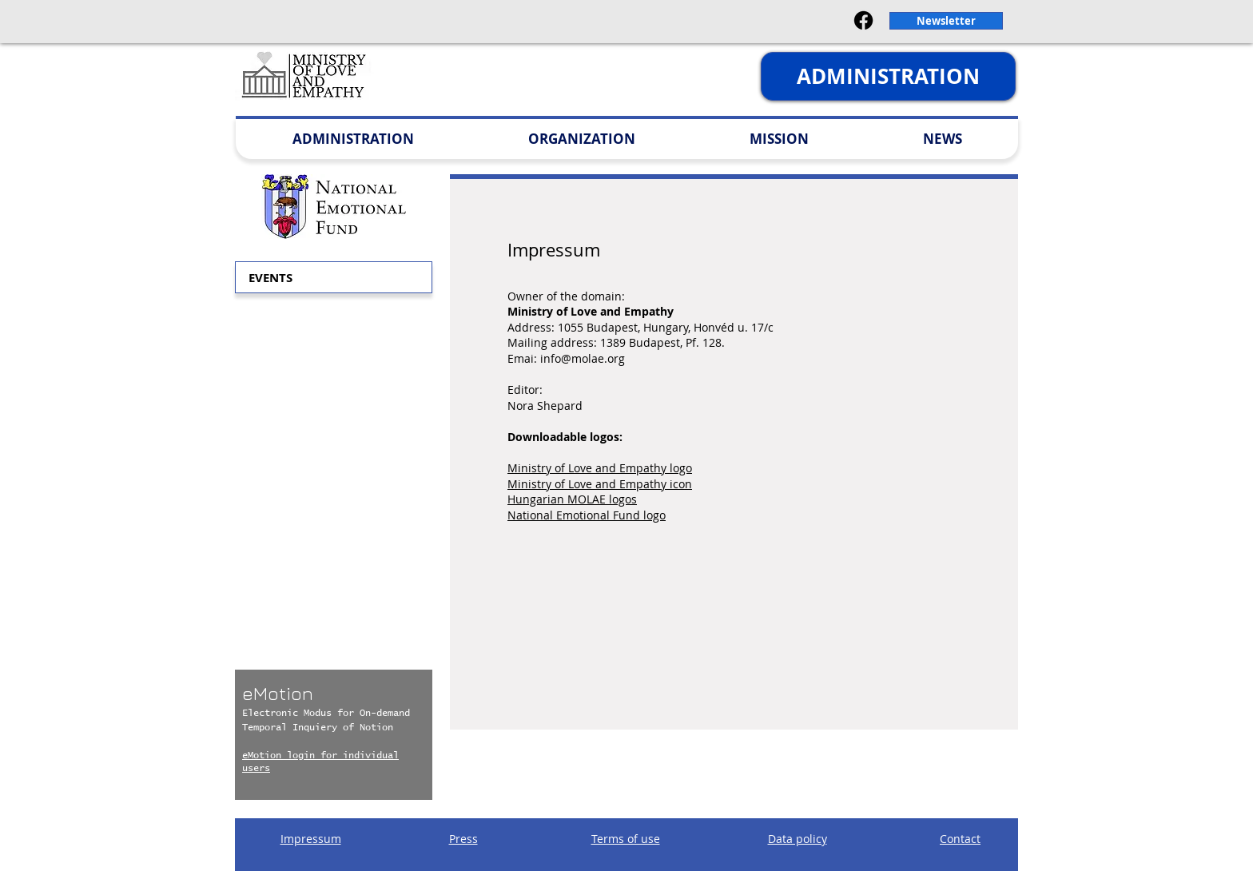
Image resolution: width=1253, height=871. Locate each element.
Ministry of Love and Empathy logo (599, 467)
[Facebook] (863, 20)
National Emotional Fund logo (586, 515)
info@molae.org (582, 358)
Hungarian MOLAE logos (572, 499)
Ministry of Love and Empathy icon (599, 483)
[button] (946, 21)
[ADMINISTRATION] (888, 76)
